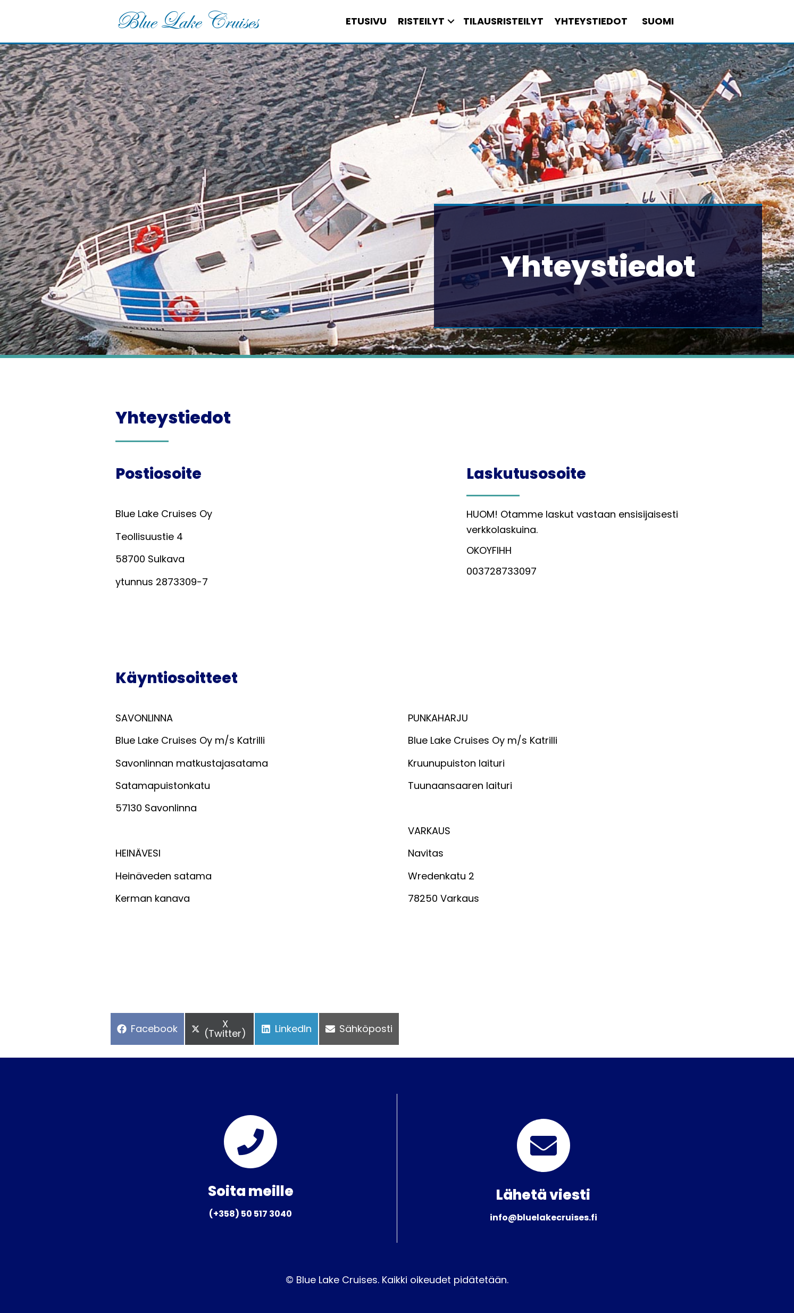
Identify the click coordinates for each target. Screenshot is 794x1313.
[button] (441, 21)
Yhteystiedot (581, 21)
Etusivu (356, 21)
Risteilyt (411, 21)
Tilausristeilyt (494, 21)
